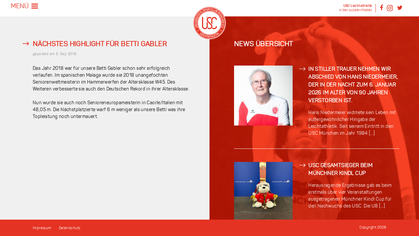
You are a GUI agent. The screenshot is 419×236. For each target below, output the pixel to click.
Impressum (42, 228)
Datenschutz (69, 228)
